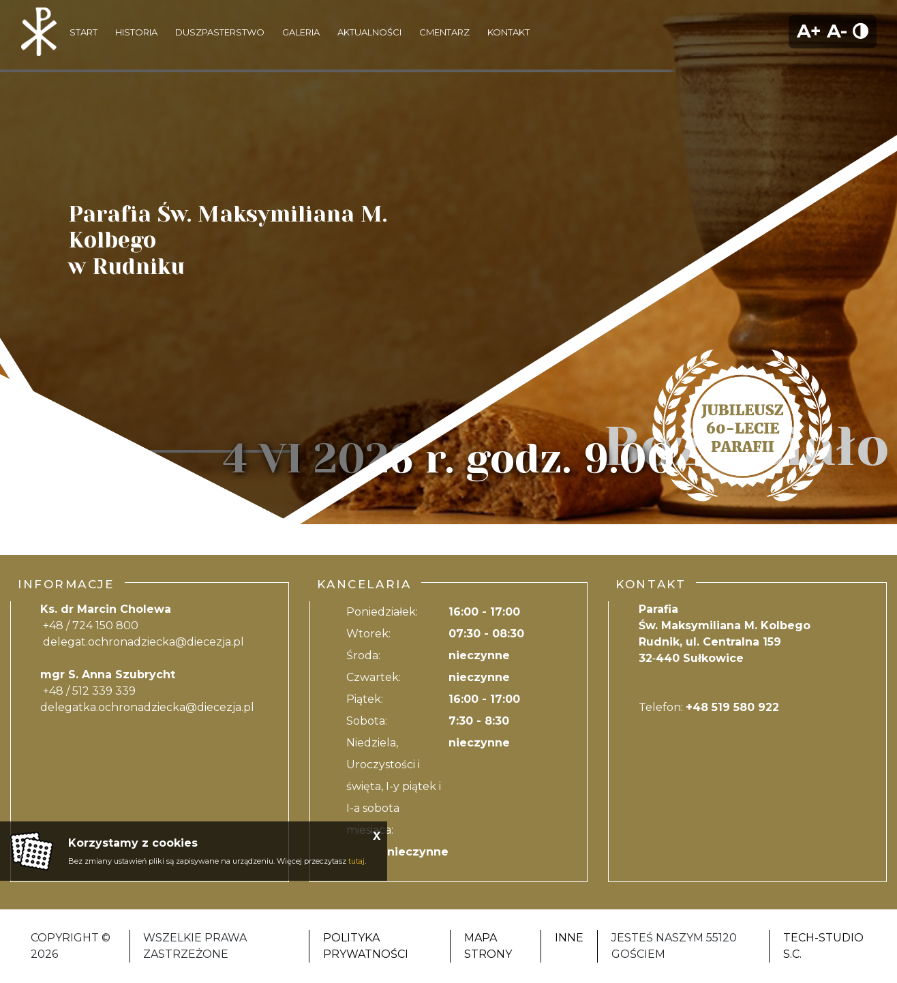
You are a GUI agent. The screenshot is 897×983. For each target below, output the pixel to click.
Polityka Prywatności (365, 946)
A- (837, 31)
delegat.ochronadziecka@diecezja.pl (143, 641)
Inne (569, 937)
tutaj (356, 861)
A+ (809, 31)
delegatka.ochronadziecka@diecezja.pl (147, 707)
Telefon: (709, 707)
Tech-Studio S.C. (823, 946)
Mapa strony (488, 946)
